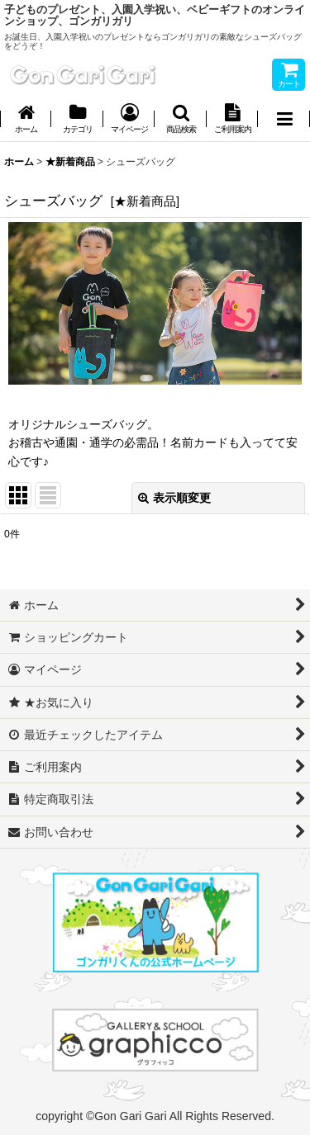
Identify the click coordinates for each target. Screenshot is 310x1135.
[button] (180, 120)
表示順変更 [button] (174, 497)
